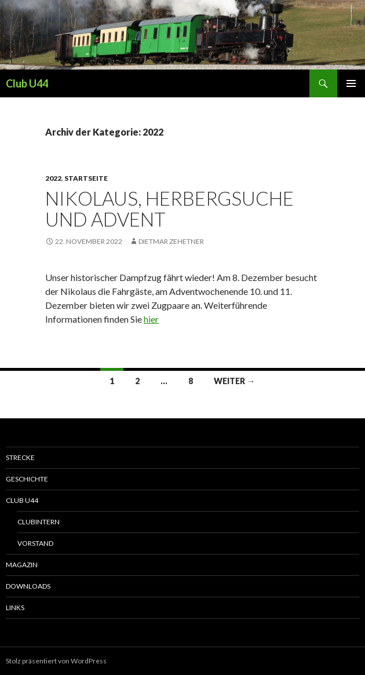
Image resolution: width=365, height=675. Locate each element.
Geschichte (27, 479)
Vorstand (35, 543)
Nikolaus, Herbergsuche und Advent (169, 209)
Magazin (22, 564)
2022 (53, 178)
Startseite (86, 178)
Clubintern (38, 521)
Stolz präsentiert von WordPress (56, 660)
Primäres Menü (351, 83)
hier (151, 318)
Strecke (20, 457)
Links (15, 607)
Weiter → (234, 381)
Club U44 (27, 83)
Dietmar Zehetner (171, 241)
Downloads (28, 586)
